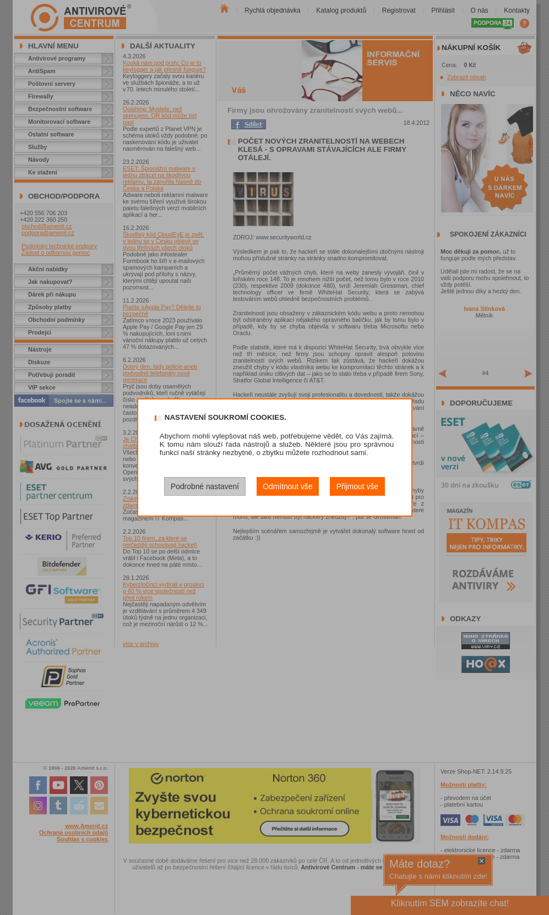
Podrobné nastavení (205, 486)
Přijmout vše (357, 486)
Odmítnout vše (287, 486)
